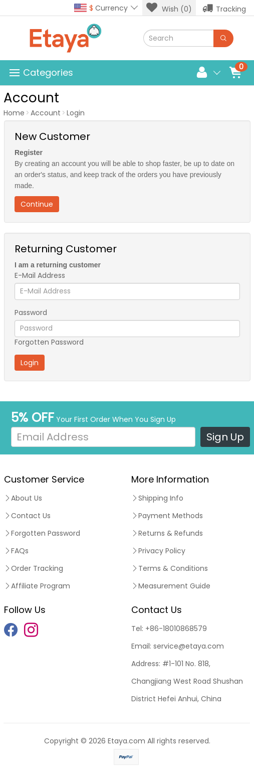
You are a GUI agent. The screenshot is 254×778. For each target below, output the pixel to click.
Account (46, 113)
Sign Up (225, 437)
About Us (23, 498)
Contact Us (27, 516)
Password (31, 312)
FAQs (16, 551)
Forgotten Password (49, 342)
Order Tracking (33, 568)
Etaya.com (126, 741)
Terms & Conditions (169, 568)
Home (14, 113)
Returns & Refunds (167, 533)
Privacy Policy (158, 551)
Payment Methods (167, 516)
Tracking (224, 8)
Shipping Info (157, 498)
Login (76, 113)
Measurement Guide (170, 586)
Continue (37, 204)
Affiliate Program (37, 586)
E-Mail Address (40, 275)
